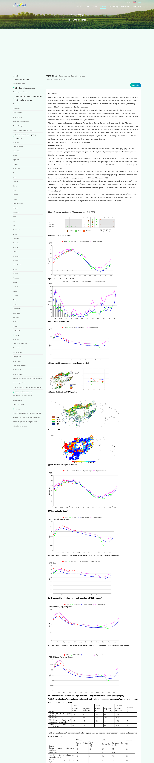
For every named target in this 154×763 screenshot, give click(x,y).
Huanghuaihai (17, 356)
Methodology (113, 6)
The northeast (17, 348)
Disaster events (17, 400)
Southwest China (18, 370)
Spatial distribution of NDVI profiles (63, 392)
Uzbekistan (16, 313)
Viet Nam (16, 317)
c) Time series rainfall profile (59, 321)
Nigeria (15, 269)
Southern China (17, 374)
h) (49, 511)
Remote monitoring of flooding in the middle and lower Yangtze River (27, 381)
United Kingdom (18, 203)
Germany (16, 186)
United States (17, 308)
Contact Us (137, 6)
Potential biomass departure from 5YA (63, 465)
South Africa (16, 322)
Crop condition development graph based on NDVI (71, 363)
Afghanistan (16, 151)
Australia (15, 164)
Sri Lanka (16, 243)
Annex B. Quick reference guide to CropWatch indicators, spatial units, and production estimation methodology (27, 422)
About (86, 6)
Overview (16, 104)
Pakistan (15, 273)
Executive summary (19, 83)
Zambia (15, 326)
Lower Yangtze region (19, 365)
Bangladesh (16, 168)
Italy (14, 225)
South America (17, 117)
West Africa (16, 108)
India (14, 216)
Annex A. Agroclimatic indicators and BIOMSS (27, 413)
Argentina (16, 160)
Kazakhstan (16, 230)
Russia (15, 291)
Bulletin (103, 6)
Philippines (16, 278)
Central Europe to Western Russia (23, 130)
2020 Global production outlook (22, 396)
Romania (15, 287)
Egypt (14, 190)
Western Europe (18, 126)
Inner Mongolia (17, 352)
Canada (15, 181)
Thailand (15, 295)
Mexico (15, 252)
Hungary (15, 208)
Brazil (14, 177)
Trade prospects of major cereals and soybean (27, 387)
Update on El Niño (18, 404)
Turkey (15, 300)
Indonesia (16, 212)
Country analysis (18, 146)
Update (94, 6)
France (15, 199)
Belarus (15, 173)
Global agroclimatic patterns (21, 92)
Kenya (15, 234)
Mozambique (17, 265)
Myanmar (16, 256)
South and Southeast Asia (21, 121)
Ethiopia (15, 195)
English (137, 2)
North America (17, 112)
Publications (125, 6)
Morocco (15, 247)
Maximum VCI (55, 430)
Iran (14, 221)
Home (79, 6)
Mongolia (16, 260)
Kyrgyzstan (16, 330)
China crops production (20, 343)
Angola (15, 155)
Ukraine (15, 304)
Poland (15, 282)
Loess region (17, 361)
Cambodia (16, 238)
